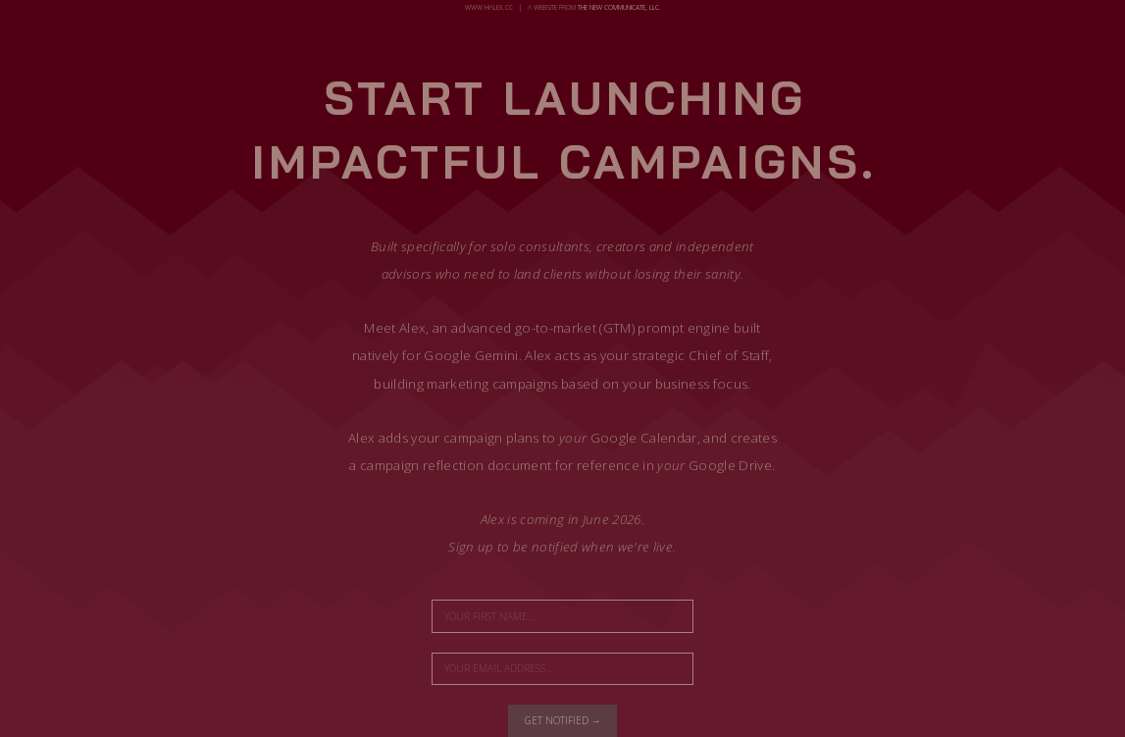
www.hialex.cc (489, 7)
